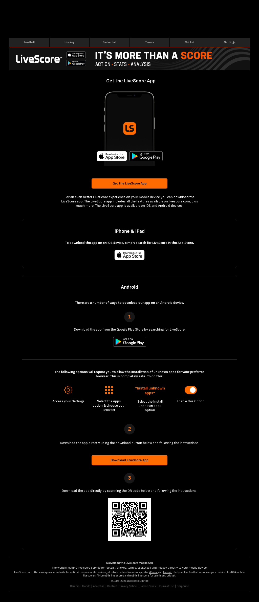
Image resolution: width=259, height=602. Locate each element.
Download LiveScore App (129, 460)
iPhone (153, 572)
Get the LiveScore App (130, 183)
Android (167, 572)
